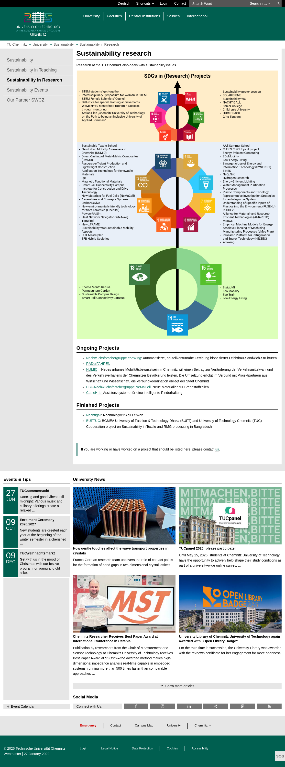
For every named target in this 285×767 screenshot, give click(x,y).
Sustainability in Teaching (32, 70)
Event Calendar (23, 706)
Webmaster (12, 754)
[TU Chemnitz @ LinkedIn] (189, 706)
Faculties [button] (114, 16)
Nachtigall (93, 415)
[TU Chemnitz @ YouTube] (269, 706)
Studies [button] (173, 16)
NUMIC (92, 369)
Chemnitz (201, 725)
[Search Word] (217, 3)
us (217, 449)
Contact (180, 3)
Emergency (88, 725)
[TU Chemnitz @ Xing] (215, 706)
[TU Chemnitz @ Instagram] (162, 706)
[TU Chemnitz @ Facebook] (136, 706)
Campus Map (144, 725)
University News (89, 479)
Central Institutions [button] (144, 16)
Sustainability (20, 60)
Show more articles (179, 686)
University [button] (91, 16)
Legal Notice (109, 748)
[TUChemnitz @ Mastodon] (242, 706)
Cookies (172, 748)
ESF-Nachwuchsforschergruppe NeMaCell (118, 387)
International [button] (197, 16)
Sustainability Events (27, 90)
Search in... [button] (260, 3)
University (174, 725)
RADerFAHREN (98, 364)
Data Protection (142, 748)
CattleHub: (94, 393)
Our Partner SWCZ (25, 100)
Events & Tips (17, 479)
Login (164, 3)
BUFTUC (93, 421)
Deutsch (124, 3)
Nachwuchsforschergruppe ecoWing (113, 358)
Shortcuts (145, 3)
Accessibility (200, 748)
